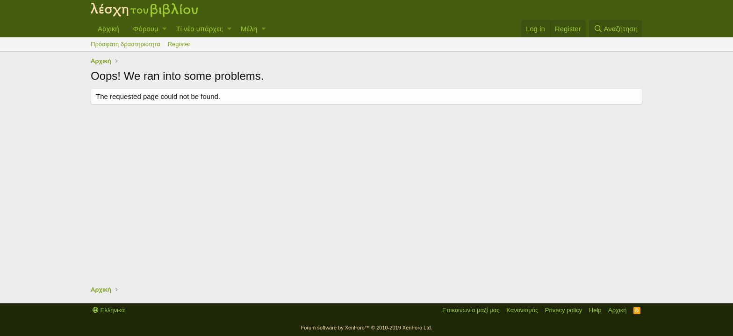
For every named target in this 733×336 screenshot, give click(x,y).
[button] (164, 28)
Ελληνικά (109, 310)
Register (179, 44)
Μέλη (249, 29)
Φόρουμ (145, 29)
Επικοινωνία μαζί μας (471, 310)
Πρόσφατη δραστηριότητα (125, 44)
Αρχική (108, 29)
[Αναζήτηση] (615, 28)
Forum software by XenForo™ (366, 327)
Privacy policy (563, 310)
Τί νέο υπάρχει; (199, 29)
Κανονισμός (522, 310)
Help (595, 310)
